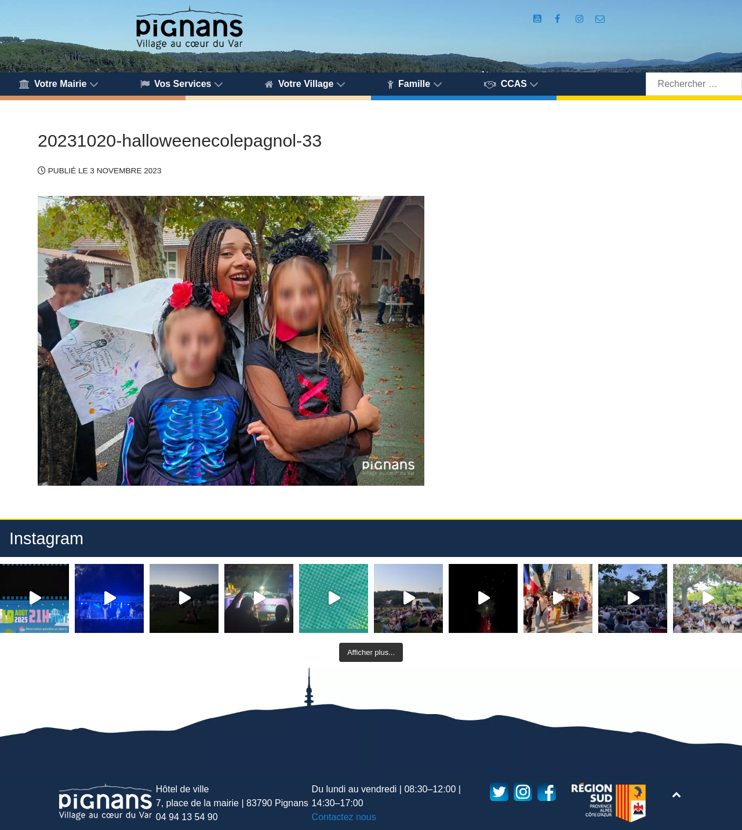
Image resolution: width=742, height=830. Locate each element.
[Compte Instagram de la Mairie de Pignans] (581, 19)
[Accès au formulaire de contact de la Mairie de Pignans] (600, 19)
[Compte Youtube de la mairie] (539, 19)
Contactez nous (344, 817)
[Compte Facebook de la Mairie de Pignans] (559, 19)
